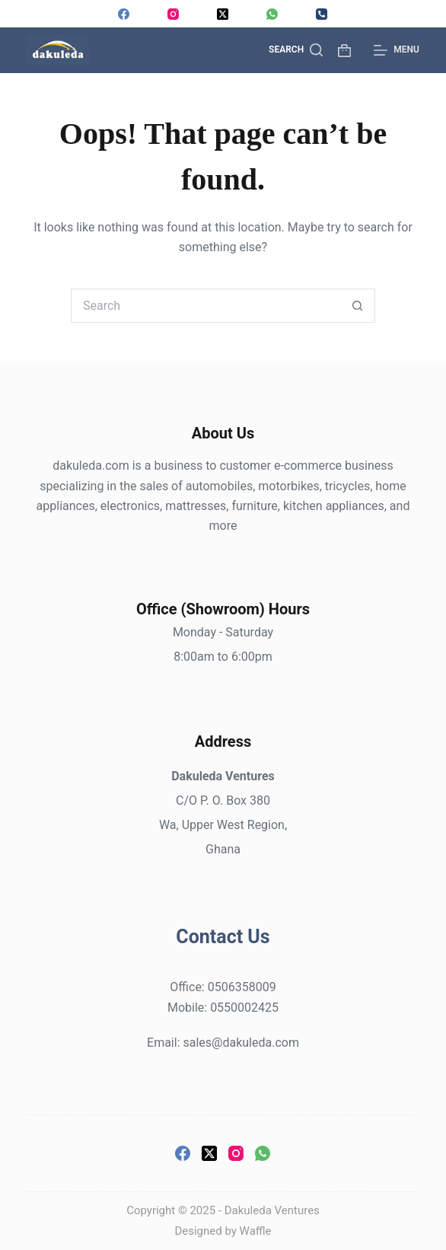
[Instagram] (173, 14)
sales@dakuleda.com (240, 1042)
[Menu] (396, 50)
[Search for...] (206, 306)
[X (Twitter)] (222, 14)
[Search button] (358, 306)
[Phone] (321, 14)
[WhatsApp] (272, 14)
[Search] (296, 50)
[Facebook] (123, 14)
